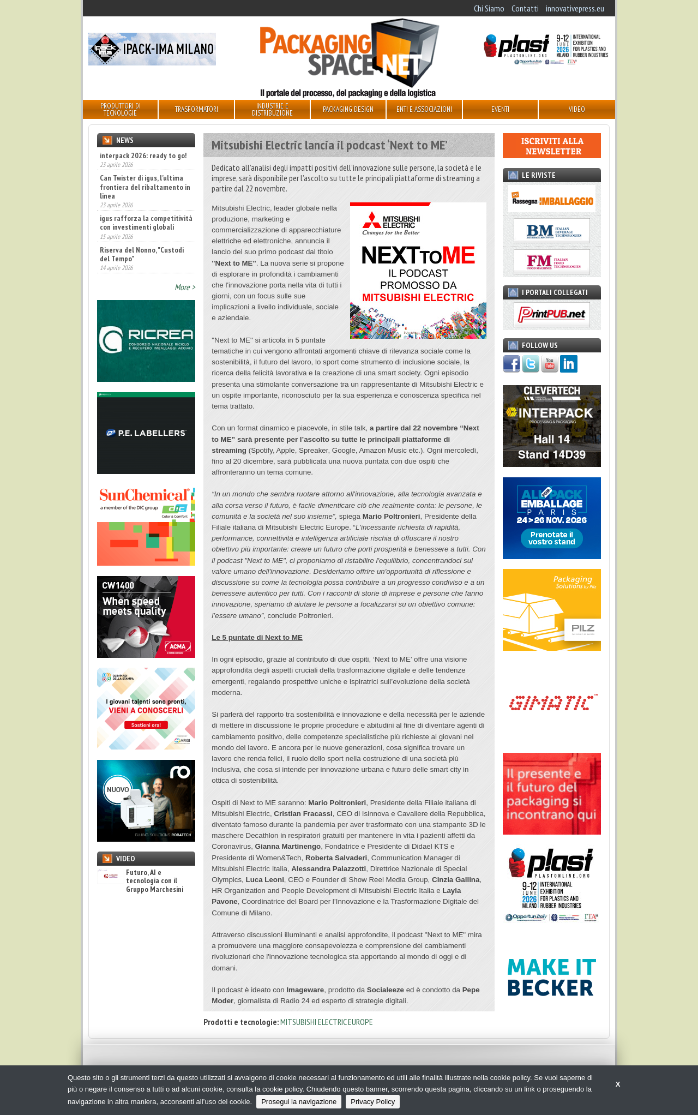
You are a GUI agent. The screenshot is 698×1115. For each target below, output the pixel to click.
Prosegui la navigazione (298, 1102)
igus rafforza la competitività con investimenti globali (146, 222)
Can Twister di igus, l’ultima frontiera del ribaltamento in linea (145, 186)
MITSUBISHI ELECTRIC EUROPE (326, 1021)
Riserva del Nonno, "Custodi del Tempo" (142, 254)
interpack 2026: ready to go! (143, 155)
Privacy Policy (373, 1102)
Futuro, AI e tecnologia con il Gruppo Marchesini (140, 881)
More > (184, 286)
